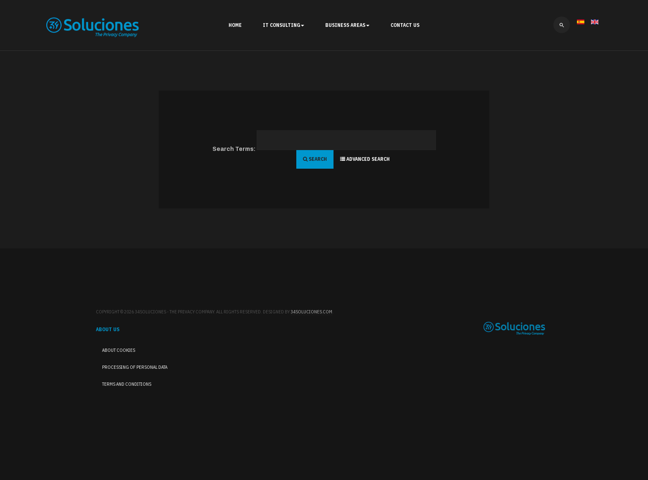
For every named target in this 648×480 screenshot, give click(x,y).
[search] (561, 25)
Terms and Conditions (126, 384)
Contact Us (405, 25)
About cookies (118, 350)
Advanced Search (365, 159)
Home (235, 25)
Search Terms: (233, 149)
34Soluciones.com (311, 312)
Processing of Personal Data (134, 367)
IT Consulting (283, 25)
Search (315, 159)
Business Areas (347, 25)
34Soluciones (514, 328)
